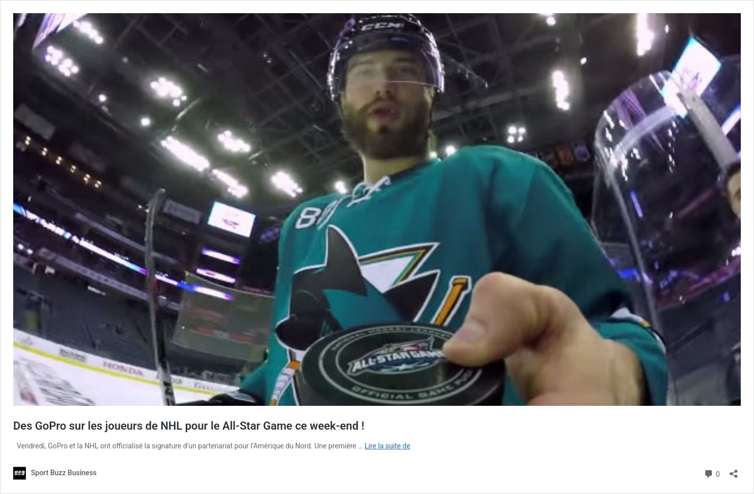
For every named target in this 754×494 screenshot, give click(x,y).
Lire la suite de (387, 446)
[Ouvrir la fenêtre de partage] (734, 470)
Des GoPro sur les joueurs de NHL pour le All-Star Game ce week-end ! (188, 426)
